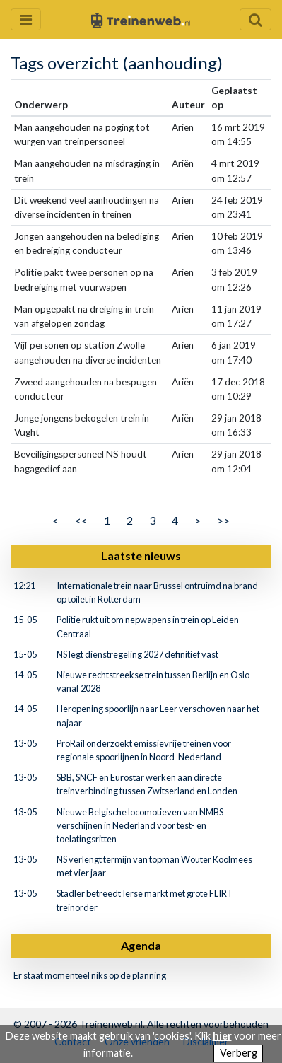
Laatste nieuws (141, 555)
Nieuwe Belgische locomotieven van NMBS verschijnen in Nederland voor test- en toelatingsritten (140, 825)
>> (223, 520)
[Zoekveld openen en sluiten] (255, 19)
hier (222, 1036)
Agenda (141, 945)
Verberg (238, 1053)
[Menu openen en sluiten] (26, 19)
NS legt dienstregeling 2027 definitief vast (137, 654)
